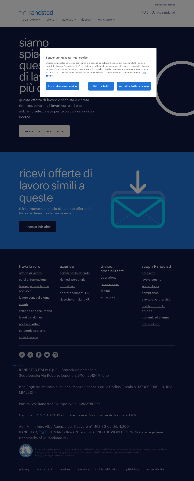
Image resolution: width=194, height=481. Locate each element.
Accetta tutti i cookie (134, 86)
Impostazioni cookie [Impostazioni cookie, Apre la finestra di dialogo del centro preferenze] (62, 86)
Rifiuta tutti (101, 86)
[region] (98, 72)
